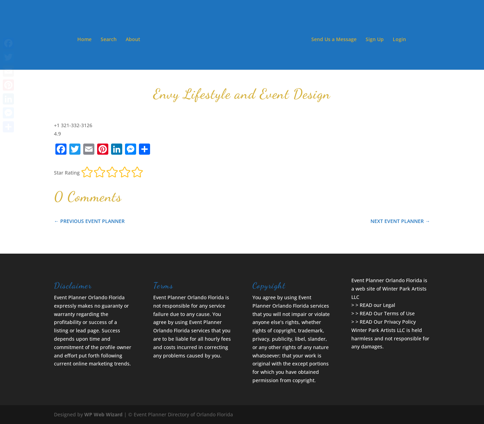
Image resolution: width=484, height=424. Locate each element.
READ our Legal (377, 305)
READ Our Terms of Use (387, 313)
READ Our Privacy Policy (388, 321)
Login (399, 40)
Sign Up (375, 40)
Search (109, 40)
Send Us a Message (334, 40)
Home (84, 40)
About (133, 40)
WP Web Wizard (103, 414)
